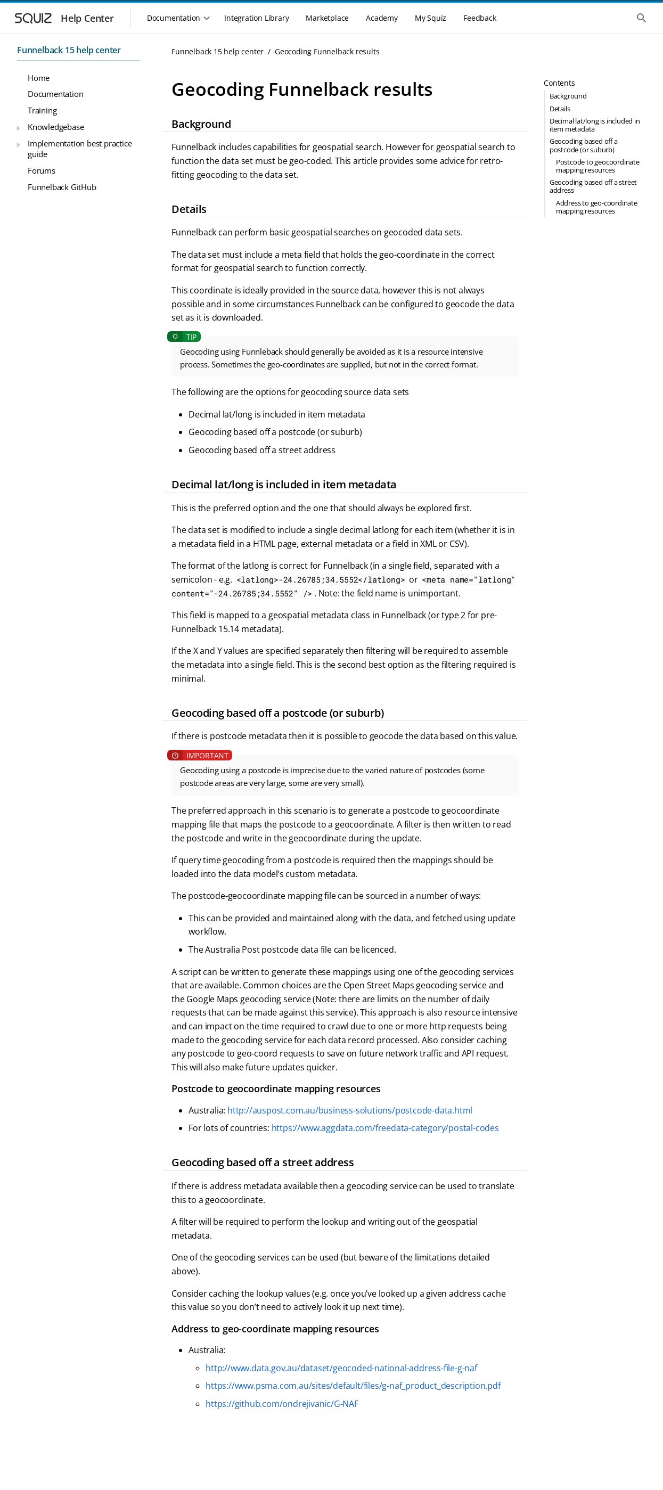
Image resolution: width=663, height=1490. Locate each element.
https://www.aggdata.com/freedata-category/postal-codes (385, 1128)
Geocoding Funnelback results (327, 51)
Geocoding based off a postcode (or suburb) (584, 145)
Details (560, 108)
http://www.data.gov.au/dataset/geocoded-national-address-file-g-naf (341, 1368)
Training (42, 110)
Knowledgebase (56, 126)
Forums (41, 170)
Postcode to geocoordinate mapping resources (598, 166)
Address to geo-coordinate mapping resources (596, 207)
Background (568, 96)
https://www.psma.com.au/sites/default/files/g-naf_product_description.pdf (353, 1385)
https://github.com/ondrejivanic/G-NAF (282, 1404)
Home (39, 77)
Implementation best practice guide (80, 148)
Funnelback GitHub (62, 187)
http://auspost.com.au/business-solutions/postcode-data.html (349, 1110)
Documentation (55, 93)
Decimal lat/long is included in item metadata (595, 125)
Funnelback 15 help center (69, 50)
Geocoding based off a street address (593, 186)
